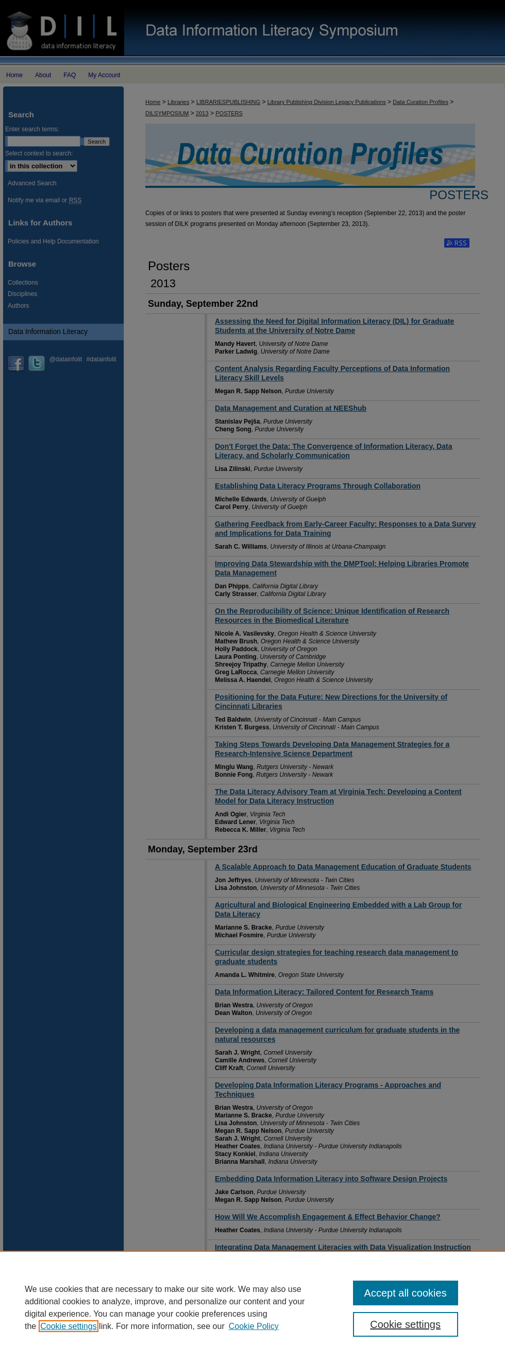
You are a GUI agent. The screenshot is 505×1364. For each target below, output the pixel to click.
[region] (252, 1307)
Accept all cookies (405, 1293)
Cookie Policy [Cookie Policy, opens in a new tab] (254, 1326)
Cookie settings (68, 1326)
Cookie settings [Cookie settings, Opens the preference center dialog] (405, 1324)
